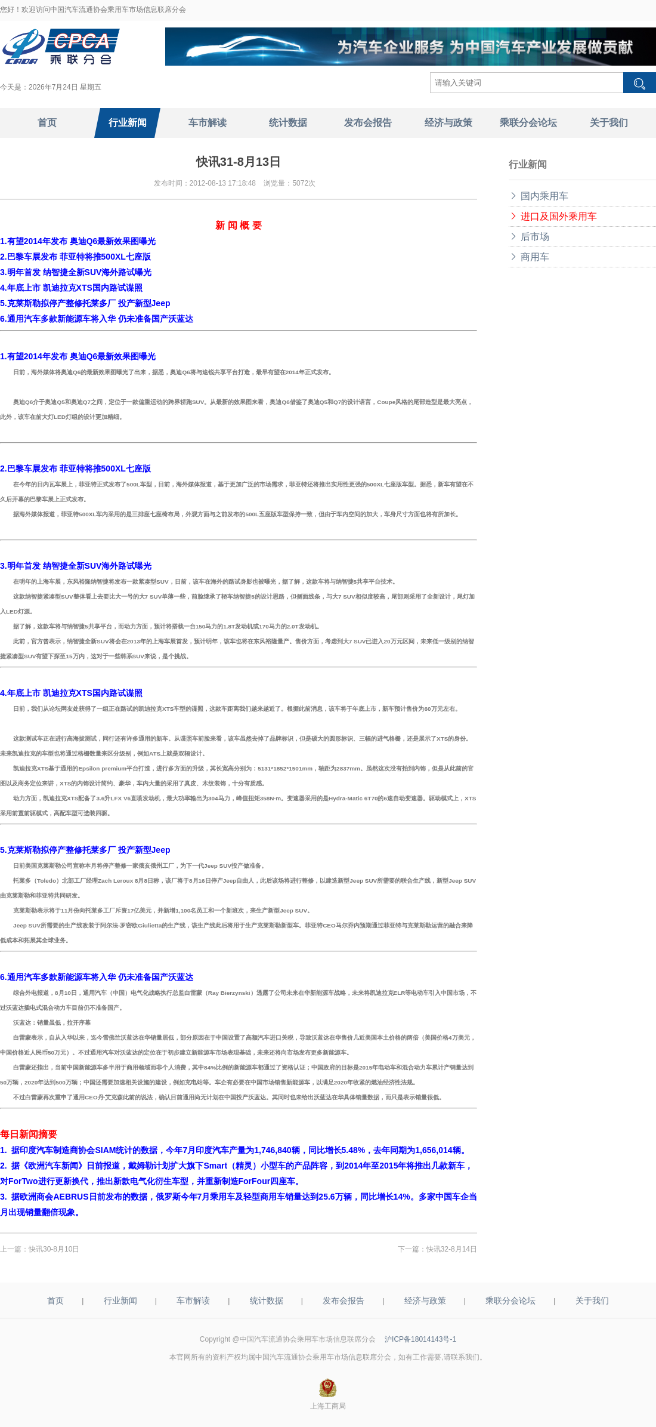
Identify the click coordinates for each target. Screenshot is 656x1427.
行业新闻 (120, 1300)
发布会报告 (343, 1300)
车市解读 (193, 1300)
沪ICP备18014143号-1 (420, 1339)
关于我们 (592, 1300)
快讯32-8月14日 (451, 1249)
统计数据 (266, 1300)
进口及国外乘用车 (553, 216)
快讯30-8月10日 (54, 1249)
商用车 (529, 257)
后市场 (529, 237)
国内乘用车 (538, 196)
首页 (55, 1300)
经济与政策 (425, 1300)
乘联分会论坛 (510, 1300)
